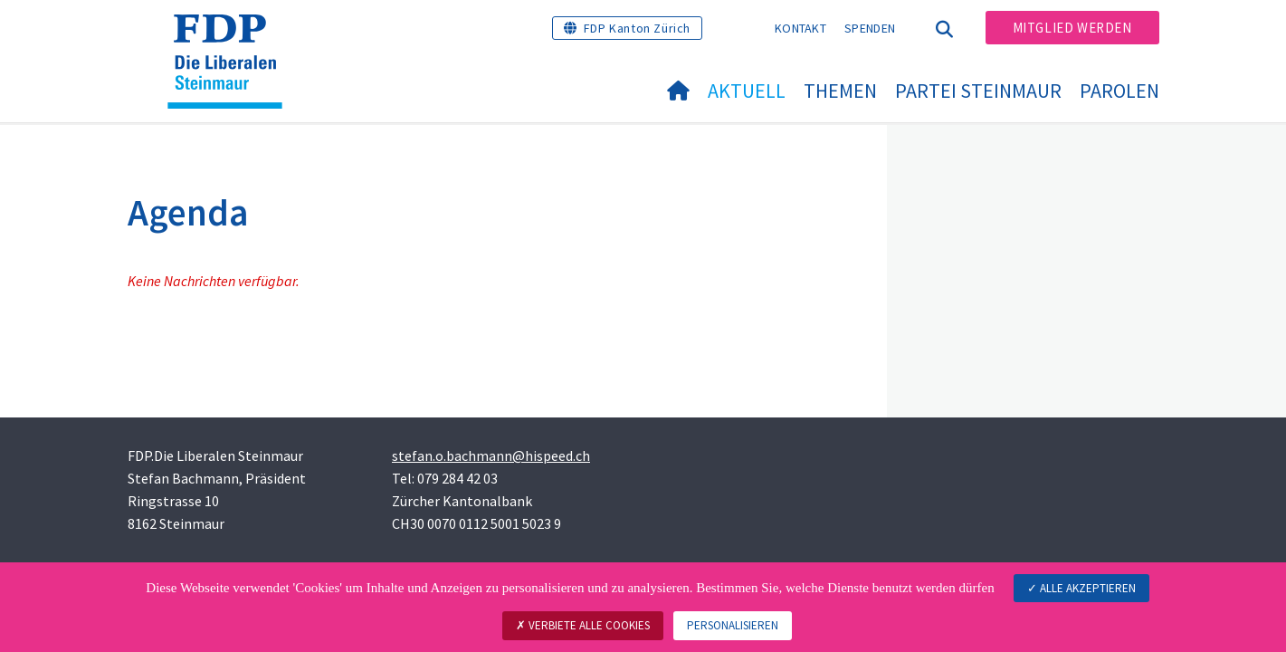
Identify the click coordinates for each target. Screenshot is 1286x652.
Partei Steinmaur (978, 90)
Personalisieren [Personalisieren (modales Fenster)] (732, 625)
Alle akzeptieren (1081, 588)
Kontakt (800, 28)
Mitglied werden (1072, 27)
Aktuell (747, 90)
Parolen (1119, 90)
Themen (840, 90)
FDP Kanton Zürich (637, 28)
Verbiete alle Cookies (583, 625)
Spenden (869, 28)
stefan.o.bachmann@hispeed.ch (491, 455)
